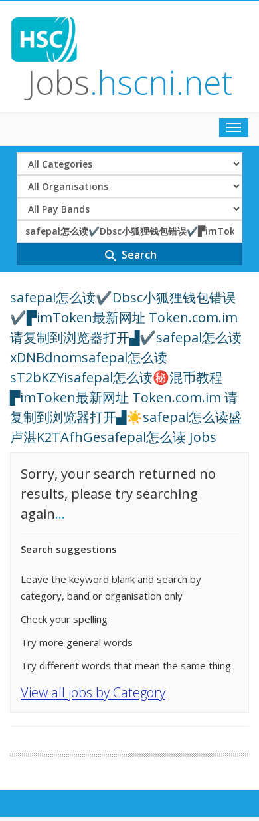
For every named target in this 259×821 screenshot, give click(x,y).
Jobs (129, 82)
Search (130, 255)
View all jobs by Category (93, 692)
